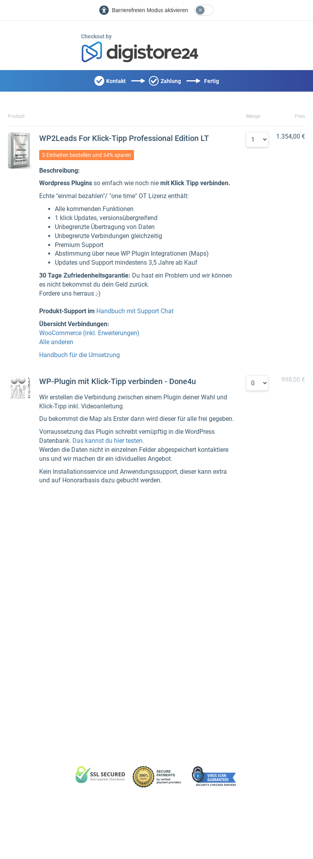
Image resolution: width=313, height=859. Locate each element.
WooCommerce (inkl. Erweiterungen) (89, 333)
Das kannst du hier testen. (108, 440)
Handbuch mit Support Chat (135, 311)
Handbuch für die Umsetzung (79, 355)
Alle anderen (56, 342)
